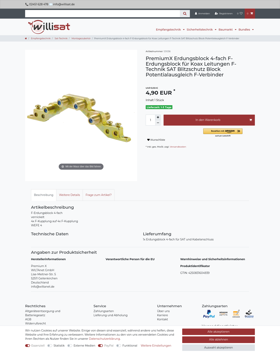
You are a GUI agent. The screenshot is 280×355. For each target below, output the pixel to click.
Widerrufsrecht (35, 323)
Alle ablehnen (218, 339)
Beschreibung (43, 195)
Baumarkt (226, 29)
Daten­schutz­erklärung (104, 339)
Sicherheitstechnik (200, 29)
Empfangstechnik (168, 29)
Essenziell (38, 345)
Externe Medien (84, 345)
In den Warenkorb (224, 120)
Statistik (59, 345)
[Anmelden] (202, 13)
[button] (229, 132)
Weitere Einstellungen (156, 345)
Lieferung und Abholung (110, 315)
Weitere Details (69, 195)
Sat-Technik (60, 38)
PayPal (108, 345)
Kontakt (162, 319)
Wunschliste (156, 139)
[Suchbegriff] (102, 13)
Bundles (245, 29)
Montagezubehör (81, 38)
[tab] (43, 195)
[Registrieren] (224, 13)
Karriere (162, 315)
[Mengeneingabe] (150, 120)
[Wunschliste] (240, 13)
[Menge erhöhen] (158, 117)
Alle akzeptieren (219, 331)
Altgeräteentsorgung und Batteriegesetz (42, 313)
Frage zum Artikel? (99, 195)
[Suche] (185, 13)
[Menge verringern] (158, 123)
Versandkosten (178, 146)
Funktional (130, 345)
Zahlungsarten (103, 311)
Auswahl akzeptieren (218, 347)
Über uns (163, 311)
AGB (28, 319)
